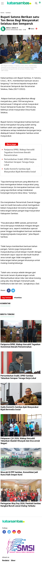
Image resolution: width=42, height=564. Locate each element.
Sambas (8, 12)
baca (31, 29)
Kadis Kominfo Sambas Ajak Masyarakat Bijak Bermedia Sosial (20, 170)
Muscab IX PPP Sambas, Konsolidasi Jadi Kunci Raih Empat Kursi (19, 473)
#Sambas (18, 297)
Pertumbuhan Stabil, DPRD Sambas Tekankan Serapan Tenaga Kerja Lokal (20, 162)
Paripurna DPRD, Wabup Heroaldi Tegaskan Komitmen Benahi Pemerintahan (19, 152)
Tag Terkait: (7, 297)
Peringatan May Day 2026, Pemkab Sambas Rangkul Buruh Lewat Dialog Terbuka (21, 504)
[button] (40, 1)
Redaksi (5, 560)
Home (2, 12)
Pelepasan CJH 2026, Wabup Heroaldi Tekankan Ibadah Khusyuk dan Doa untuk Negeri (20, 441)
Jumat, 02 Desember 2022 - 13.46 (16, 29)
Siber (13, 560)
